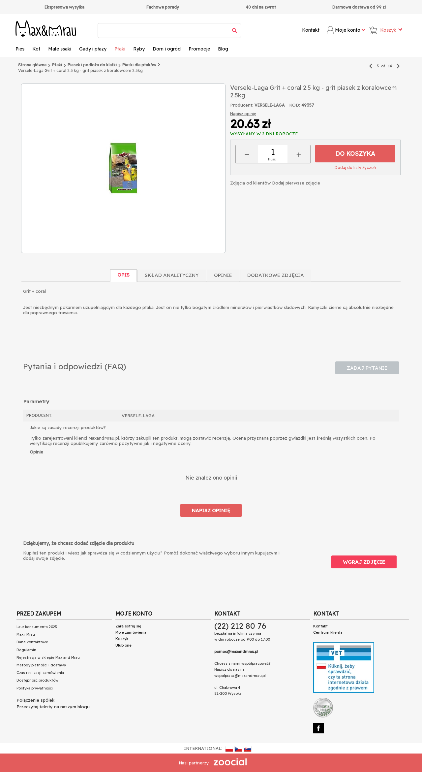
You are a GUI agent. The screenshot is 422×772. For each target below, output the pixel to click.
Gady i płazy (92, 49)
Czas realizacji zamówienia (40, 672)
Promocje (199, 49)
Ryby (139, 49)
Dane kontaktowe (32, 642)
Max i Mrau (25, 634)
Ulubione (123, 645)
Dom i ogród (167, 49)
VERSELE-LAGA (270, 105)
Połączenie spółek (35, 700)
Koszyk (121, 638)
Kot (36, 49)
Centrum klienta (328, 632)
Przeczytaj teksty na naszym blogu (53, 706)
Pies (19, 49)
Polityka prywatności (34, 688)
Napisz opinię (243, 113)
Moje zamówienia (130, 632)
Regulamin (26, 650)
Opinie (223, 275)
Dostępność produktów (37, 680)
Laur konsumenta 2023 (36, 626)
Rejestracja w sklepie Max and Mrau (48, 657)
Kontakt (310, 30)
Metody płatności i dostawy (41, 665)
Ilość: (272, 159)
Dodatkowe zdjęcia (275, 275)
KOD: (294, 105)
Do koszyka (355, 153)
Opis (123, 275)
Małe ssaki (59, 49)
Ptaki (119, 49)
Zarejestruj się (128, 626)
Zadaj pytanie (367, 368)
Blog (223, 49)
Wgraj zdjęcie (364, 562)
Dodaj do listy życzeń (355, 167)
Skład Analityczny (172, 275)
